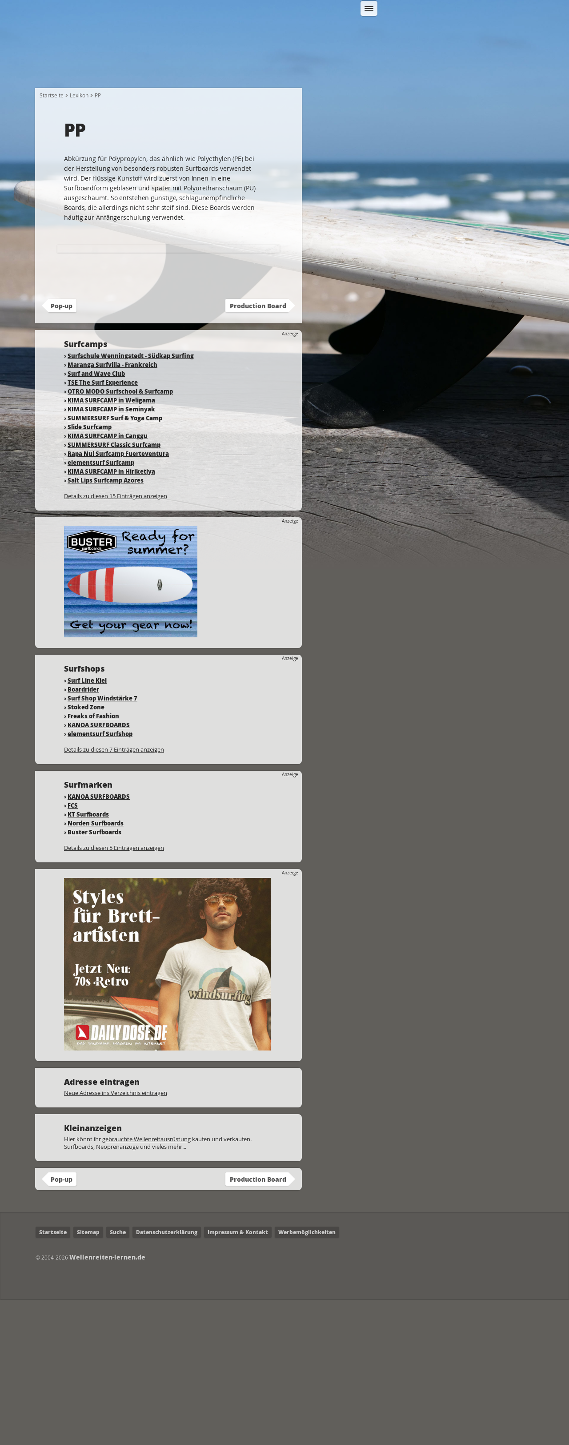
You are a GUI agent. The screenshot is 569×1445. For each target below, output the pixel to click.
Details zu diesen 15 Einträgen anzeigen (115, 642)
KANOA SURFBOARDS (99, 870)
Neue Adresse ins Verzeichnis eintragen (115, 1239)
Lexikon (462, 72)
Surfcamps (413, 72)
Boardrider (83, 835)
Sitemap (88, 1378)
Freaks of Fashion (93, 861)
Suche (118, 1378)
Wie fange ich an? (121, 72)
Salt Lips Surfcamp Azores (106, 626)
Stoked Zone (86, 853)
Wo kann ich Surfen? (344, 72)
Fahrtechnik (273, 72)
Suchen (460, 33)
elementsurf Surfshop (100, 879)
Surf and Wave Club (96, 519)
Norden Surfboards (96, 969)
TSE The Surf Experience (103, 528)
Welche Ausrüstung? (201, 72)
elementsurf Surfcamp (101, 608)
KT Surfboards (88, 960)
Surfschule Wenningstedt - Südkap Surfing (131, 501)
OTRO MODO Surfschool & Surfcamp (120, 537)
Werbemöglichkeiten (307, 1378)
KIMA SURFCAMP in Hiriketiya (111, 617)
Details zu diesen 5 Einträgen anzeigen (114, 994)
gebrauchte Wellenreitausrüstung (146, 1285)
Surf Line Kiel (87, 826)
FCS (73, 951)
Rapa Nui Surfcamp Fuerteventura (118, 599)
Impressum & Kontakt (238, 1378)
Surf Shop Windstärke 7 (102, 844)
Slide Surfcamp (90, 572)
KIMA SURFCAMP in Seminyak (111, 555)
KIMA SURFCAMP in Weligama (111, 546)
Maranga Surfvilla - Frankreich (112, 510)
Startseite (58, 72)
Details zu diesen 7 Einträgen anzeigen (114, 895)
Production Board (258, 451)
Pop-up (61, 451)
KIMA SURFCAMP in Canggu (108, 581)
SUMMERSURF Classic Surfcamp (114, 590)
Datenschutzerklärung (166, 1378)
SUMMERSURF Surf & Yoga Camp (115, 563)
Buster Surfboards (94, 978)
